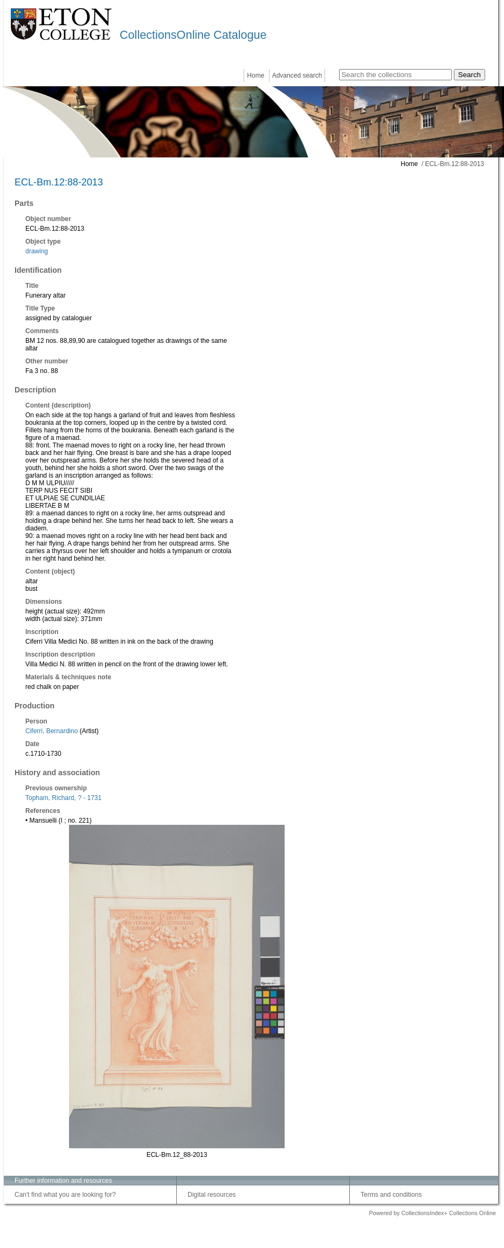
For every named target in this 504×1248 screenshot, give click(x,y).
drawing (36, 251)
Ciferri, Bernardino (51, 731)
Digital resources (212, 1194)
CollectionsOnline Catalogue (193, 35)
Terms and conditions (391, 1194)
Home (255, 75)
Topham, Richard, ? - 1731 (63, 798)
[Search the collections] (395, 74)
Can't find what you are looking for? (65, 1194)
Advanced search (297, 75)
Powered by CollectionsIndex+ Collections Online (432, 1213)
